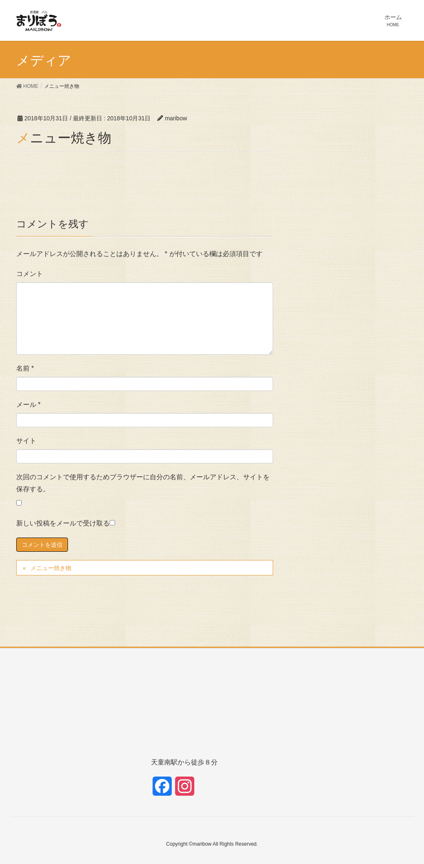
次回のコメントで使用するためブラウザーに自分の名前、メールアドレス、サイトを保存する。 (143, 483)
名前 (25, 368)
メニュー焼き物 (50, 568)
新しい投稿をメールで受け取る (63, 523)
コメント (29, 273)
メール (28, 404)
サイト (26, 440)
